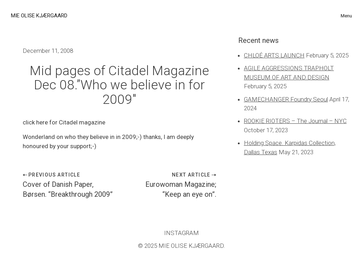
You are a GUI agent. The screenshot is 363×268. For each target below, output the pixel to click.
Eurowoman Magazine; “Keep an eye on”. (180, 189)
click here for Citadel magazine (64, 122)
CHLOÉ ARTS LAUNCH (274, 55)
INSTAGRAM (181, 232)
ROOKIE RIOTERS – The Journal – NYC (295, 120)
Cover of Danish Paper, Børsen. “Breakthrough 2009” (68, 189)
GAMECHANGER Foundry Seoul (286, 99)
